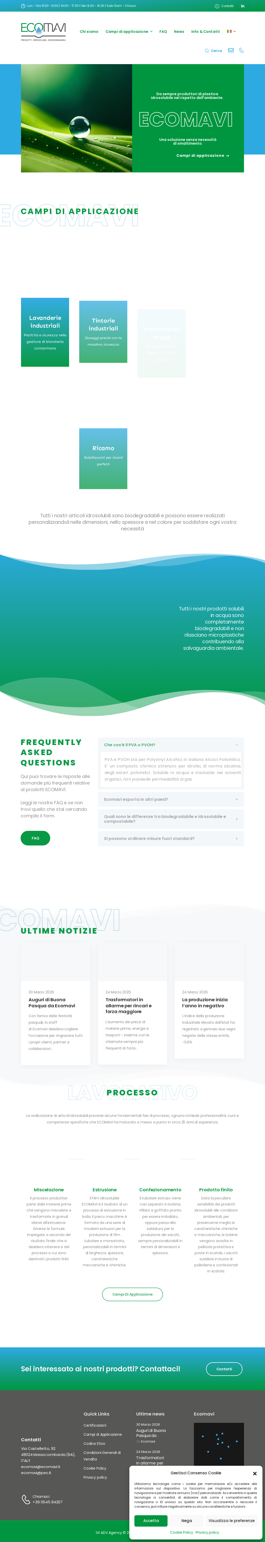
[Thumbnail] (55, 973)
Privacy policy (207, 1532)
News (179, 31)
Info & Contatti (205, 31)
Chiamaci (41, 1496)
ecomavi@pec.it (36, 1472)
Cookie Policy (181, 1532)
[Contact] (231, 51)
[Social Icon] (243, 6)
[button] (254, 1473)
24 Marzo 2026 (148, 1452)
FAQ (163, 31)
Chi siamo (89, 31)
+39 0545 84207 (48, 1502)
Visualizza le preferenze (232, 1520)
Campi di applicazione (127, 31)
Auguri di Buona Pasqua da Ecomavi (151, 1436)
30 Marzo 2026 (148, 1425)
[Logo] (43, 31)
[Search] (213, 51)
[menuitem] (231, 32)
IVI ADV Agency (109, 1532)
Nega (186, 1520)
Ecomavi (148, 1442)
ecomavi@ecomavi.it (40, 1466)
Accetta (151, 1520)
